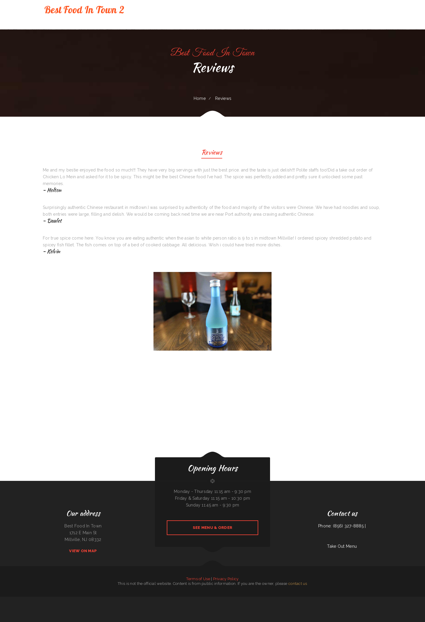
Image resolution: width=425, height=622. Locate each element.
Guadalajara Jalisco (213, 606)
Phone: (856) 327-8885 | (342, 526)
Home (200, 98)
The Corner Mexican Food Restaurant (234, 606)
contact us (297, 583)
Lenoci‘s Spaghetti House (190, 606)
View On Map (83, 551)
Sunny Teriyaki (206, 606)
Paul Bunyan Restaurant (246, 606)
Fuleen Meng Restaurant (222, 606)
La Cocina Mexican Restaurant (179, 606)
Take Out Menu (342, 546)
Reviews (211, 153)
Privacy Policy (226, 579)
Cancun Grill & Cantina (199, 606)
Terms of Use (198, 579)
